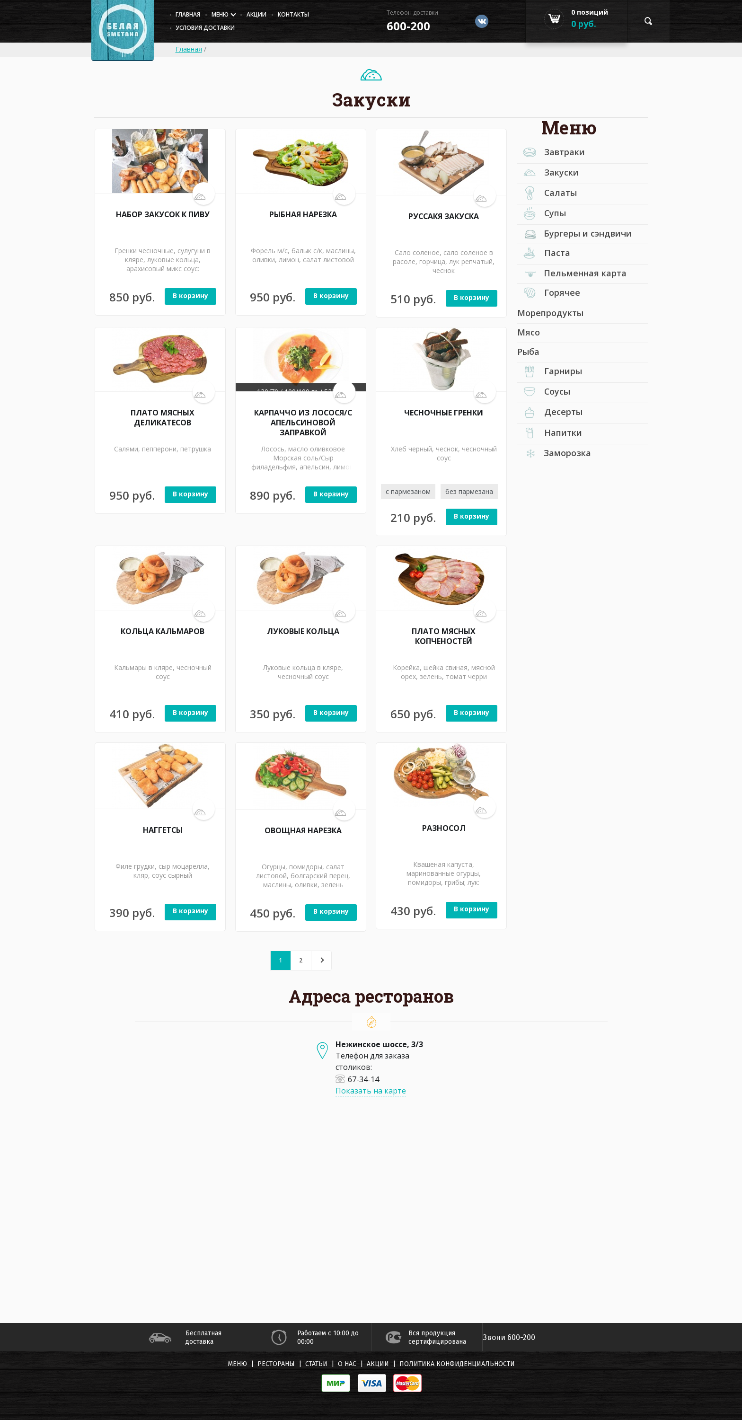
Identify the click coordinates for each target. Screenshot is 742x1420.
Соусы (544, 393)
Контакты (293, 14)
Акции (257, 14)
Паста (543, 254)
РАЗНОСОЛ (444, 828)
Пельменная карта (576, 273)
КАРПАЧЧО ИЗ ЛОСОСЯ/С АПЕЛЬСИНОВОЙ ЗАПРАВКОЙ (303, 422)
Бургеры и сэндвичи (578, 233)
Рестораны (276, 1364)
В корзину (190, 295)
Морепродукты (550, 313)
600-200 (408, 26)
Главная (189, 48)
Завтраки (551, 153)
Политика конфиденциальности (457, 1364)
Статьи (316, 1364)
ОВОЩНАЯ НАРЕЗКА (303, 830)
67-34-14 (357, 1079)
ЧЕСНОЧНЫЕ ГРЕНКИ (444, 412)
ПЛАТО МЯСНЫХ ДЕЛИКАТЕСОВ (163, 417)
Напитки (549, 434)
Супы (541, 214)
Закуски (548, 173)
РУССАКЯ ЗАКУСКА (443, 216)
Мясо (528, 332)
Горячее (548, 294)
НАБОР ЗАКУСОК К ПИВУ (162, 214)
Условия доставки (205, 28)
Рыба (528, 352)
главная (188, 14)
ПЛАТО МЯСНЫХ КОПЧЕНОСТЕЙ (444, 636)
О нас (347, 1364)
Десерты (550, 413)
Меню (220, 14)
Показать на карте (371, 1090)
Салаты (547, 193)
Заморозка (558, 453)
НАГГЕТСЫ (162, 830)
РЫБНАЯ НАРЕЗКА (303, 214)
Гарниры (549, 372)
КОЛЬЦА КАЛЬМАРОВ (162, 631)
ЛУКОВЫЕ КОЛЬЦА (303, 631)
